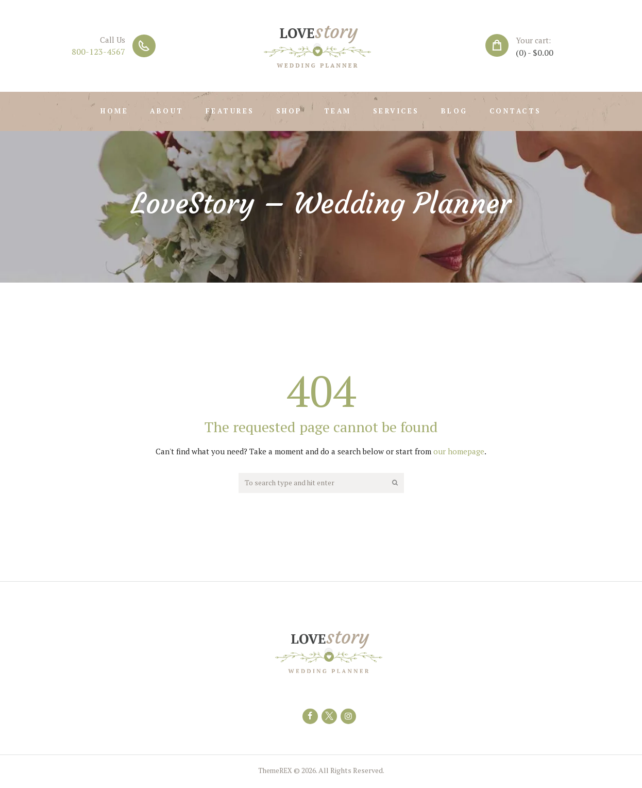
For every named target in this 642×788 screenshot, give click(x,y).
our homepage (458, 451)
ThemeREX (275, 773)
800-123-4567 (98, 51)
